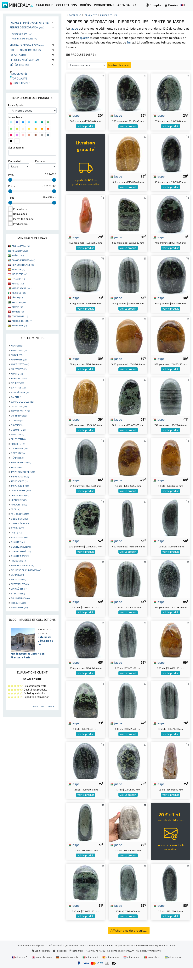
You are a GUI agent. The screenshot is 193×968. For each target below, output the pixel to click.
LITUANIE (18, 278)
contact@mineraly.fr (122, 950)
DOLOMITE (18, 429)
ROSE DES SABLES (22, 565)
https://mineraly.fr (150, 950)
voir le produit (85, 126)
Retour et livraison (99, 945)
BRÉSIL (18, 255)
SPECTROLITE (20, 584)
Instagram (76, 950)
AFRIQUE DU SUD (22, 320)
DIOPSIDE (17, 425)
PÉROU (17, 297)
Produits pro (20, 83)
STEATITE (18, 593)
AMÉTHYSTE (20, 364)
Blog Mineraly (41, 950)
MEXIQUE (19, 292)
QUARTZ (18, 542)
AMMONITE (18, 359)
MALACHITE (19, 504)
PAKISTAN (19, 302)
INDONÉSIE (19, 274)
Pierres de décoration (27, 27)
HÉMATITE (18, 457)
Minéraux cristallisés (27, 45)
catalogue (75, 15)
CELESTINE (19, 406)
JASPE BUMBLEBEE (23, 471)
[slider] (10, 180)
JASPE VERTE (19, 481)
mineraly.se (173, 957)
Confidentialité (54, 945)
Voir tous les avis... (44, 706)
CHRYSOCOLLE (20, 411)
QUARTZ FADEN (21, 546)
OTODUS (17, 528)
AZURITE (17, 383)
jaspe (74, 115)
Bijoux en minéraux (25, 59)
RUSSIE (17, 307)
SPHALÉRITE (19, 588)
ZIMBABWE (19, 325)
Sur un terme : (16, 147)
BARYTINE (18, 387)
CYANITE (17, 420)
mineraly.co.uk (42, 957)
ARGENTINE (20, 250)
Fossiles (18, 54)
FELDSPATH (18, 439)
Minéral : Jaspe (118, 65)
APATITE (17, 373)
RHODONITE (19, 560)
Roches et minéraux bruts (29, 22)
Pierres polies (22, 34)
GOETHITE (18, 453)
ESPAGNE (18, 269)
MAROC (18, 283)
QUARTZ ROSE (20, 556)
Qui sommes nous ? (75, 945)
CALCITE (17, 397)
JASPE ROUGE (20, 476)
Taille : (11, 197)
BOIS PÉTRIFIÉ (20, 392)
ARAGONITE (18, 378)
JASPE (16, 467)
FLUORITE (18, 443)
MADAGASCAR (22, 288)
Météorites (19, 64)
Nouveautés (18, 73)
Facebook (59, 950)
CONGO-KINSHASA (23, 260)
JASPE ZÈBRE (20, 485)
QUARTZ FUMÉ (21, 551)
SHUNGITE (18, 579)
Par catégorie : (16, 105)
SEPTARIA (17, 574)
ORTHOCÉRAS (20, 523)
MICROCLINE (20, 513)
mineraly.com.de (67, 957)
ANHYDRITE (18, 369)
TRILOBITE (18, 602)
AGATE (16, 345)
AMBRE (16, 354)
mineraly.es (111, 957)
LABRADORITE (21, 490)
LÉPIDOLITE (18, 500)
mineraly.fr (20, 957)
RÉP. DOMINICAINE (23, 264)
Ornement (91, 15)
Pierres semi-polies (24, 38)
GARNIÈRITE (19, 448)
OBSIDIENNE (19, 518)
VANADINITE (19, 607)
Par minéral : (15, 161)
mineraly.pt (152, 957)
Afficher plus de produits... (129, 930)
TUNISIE (18, 311)
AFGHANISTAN (21, 246)
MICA (15, 509)
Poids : (12, 186)
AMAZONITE (19, 350)
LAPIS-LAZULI (20, 495)
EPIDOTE (17, 434)
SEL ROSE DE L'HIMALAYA (26, 570)
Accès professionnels (123, 945)
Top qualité (18, 78)
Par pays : (40, 161)
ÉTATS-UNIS (20, 316)
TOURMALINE (20, 598)
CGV (20, 945)
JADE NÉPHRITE (21, 462)
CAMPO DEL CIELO (22, 401)
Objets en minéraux (25, 50)
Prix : (11, 174)
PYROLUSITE (19, 537)
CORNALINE (18, 415)
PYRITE (16, 532)
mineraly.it (90, 957)
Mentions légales (34, 945)
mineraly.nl (131, 957)
